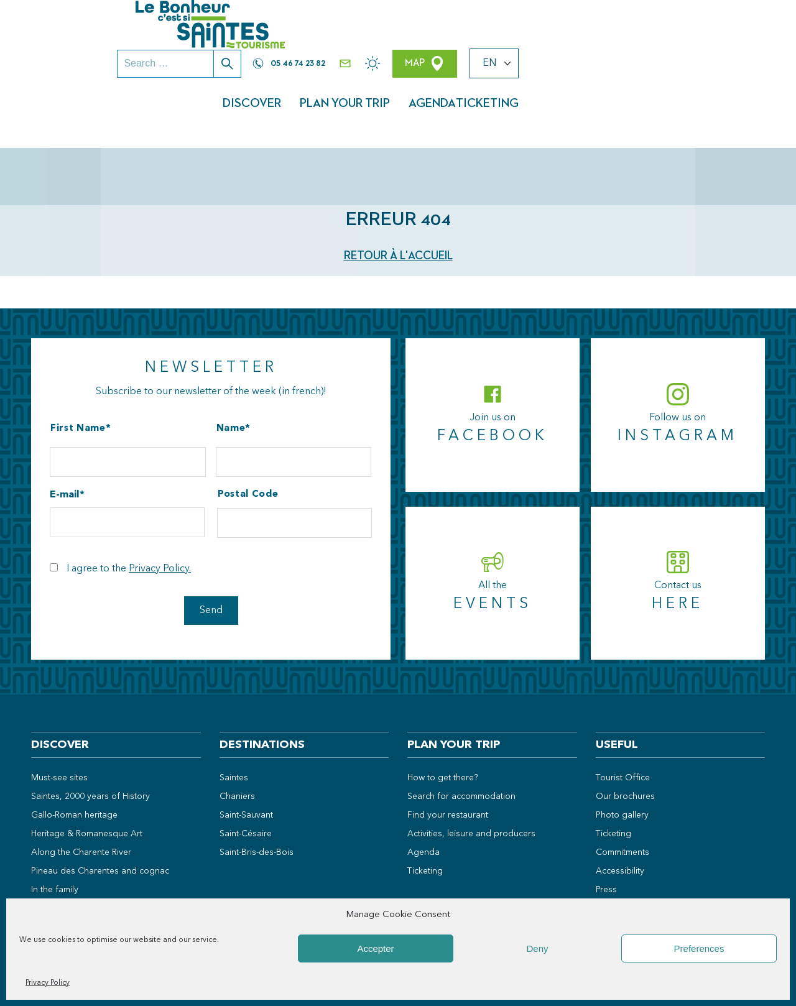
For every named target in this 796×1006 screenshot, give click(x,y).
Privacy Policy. (160, 502)
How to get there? (442, 711)
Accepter (375, 948)
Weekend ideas (62, 878)
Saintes (234, 711)
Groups (611, 842)
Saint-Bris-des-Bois (257, 786)
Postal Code (248, 428)
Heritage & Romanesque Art (86, 767)
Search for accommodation (461, 730)
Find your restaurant (447, 748)
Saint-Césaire (246, 767)
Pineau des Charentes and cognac (100, 804)
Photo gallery (622, 748)
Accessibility (620, 804)
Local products (61, 860)
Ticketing (724, 59)
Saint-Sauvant (246, 748)
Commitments (622, 786)
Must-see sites (59, 711)
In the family (54, 823)
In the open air (60, 842)
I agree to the (129, 502)
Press (606, 823)
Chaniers (237, 730)
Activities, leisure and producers (471, 767)
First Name (78, 362)
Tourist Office (623, 711)
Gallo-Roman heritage (74, 748)
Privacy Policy (47, 983)
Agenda (648, 59)
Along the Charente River (81, 786)
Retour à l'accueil (398, 189)
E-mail (65, 428)
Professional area (630, 860)
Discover (466, 59)
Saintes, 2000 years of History (90, 730)
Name (231, 362)
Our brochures (625, 730)
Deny (537, 948)
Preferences (699, 948)
